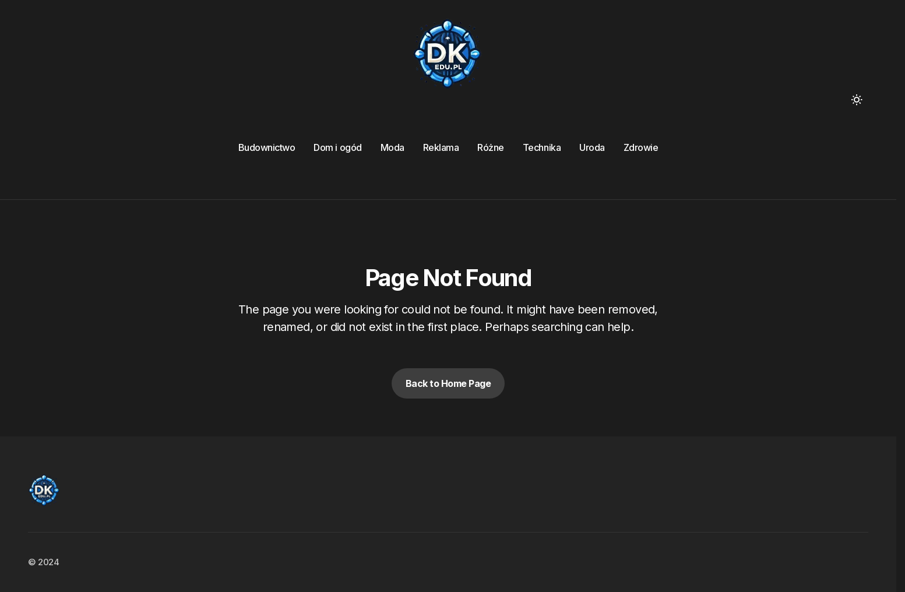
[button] (856, 99)
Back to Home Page (448, 383)
